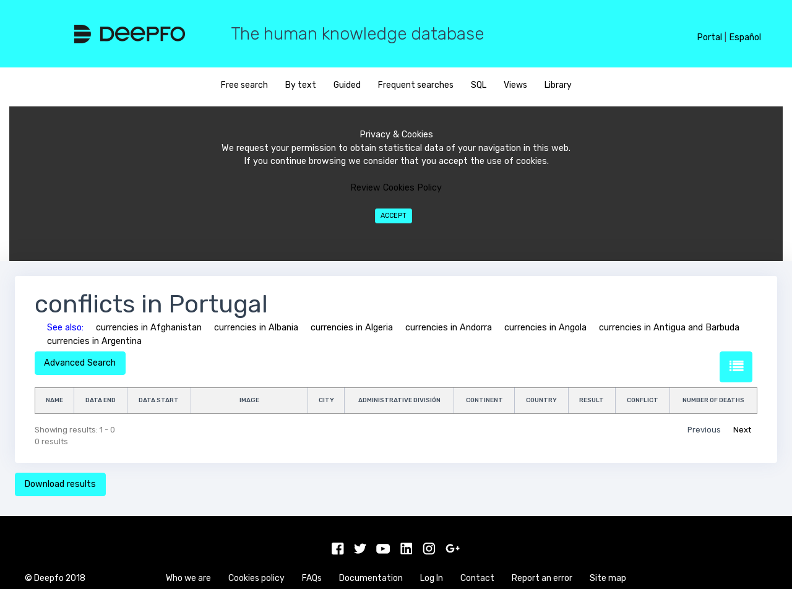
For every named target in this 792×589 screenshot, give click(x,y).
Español (745, 37)
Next (742, 429)
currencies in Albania (256, 327)
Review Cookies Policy (396, 188)
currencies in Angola (545, 327)
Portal (709, 37)
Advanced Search (80, 363)
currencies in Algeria (352, 327)
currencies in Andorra (448, 327)
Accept (394, 216)
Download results (60, 484)
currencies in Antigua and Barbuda (669, 327)
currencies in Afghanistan (149, 327)
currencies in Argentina (94, 341)
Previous (704, 429)
